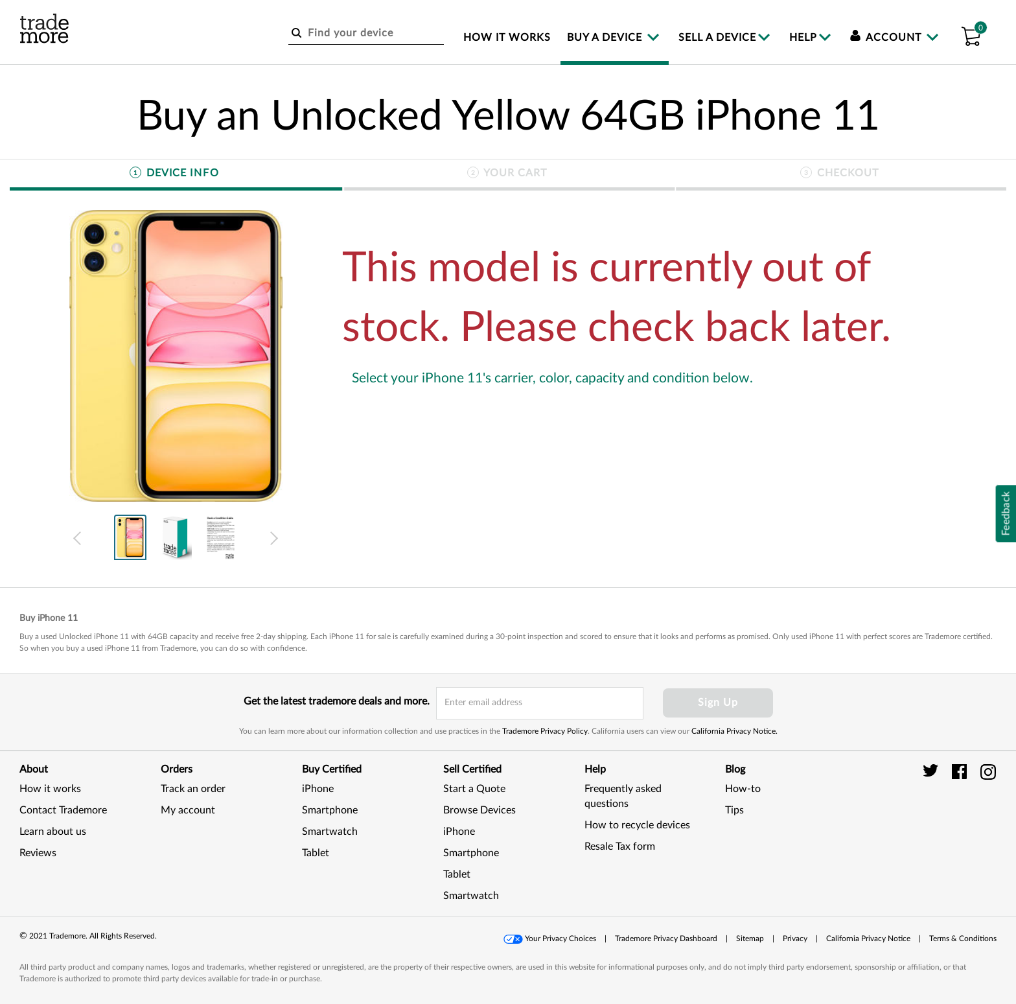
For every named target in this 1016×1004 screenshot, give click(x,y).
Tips (734, 810)
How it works (50, 789)
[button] (971, 34)
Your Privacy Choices (560, 938)
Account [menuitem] (887, 37)
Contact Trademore (63, 810)
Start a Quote (474, 789)
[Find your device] (366, 34)
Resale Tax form (619, 846)
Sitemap (750, 938)
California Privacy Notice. (734, 731)
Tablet (315, 853)
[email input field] (539, 703)
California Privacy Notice (868, 938)
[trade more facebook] (961, 771)
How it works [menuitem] (507, 37)
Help (803, 37)
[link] (964, 824)
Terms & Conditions (963, 938)
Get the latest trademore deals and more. (337, 701)
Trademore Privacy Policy (545, 731)
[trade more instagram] (988, 771)
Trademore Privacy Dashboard (666, 938)
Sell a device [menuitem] (717, 37)
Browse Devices (479, 810)
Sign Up (718, 702)
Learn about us (52, 831)
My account (188, 810)
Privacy (795, 938)
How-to (743, 789)
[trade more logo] (44, 28)
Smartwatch (330, 831)
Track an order (193, 789)
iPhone (318, 789)
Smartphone (330, 810)
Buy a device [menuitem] (606, 37)
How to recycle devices (637, 825)
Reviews (37, 853)
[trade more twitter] (932, 771)
